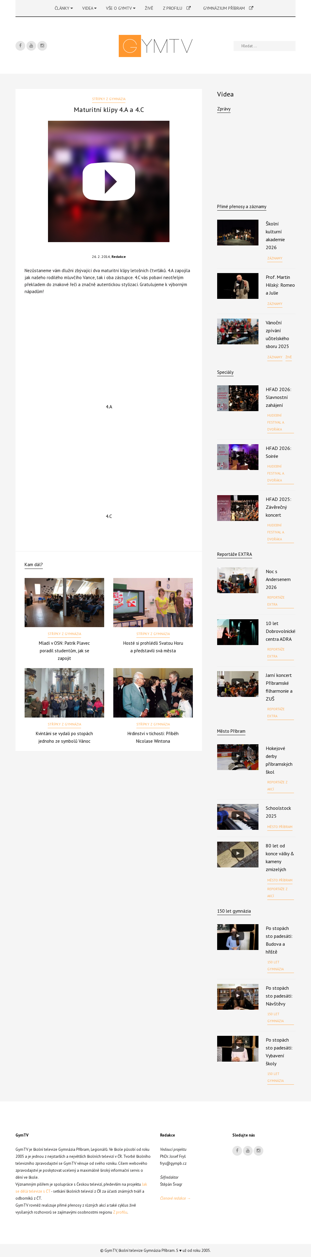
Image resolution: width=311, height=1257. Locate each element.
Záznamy (274, 258)
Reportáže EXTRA (234, 554)
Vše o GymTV (120, 8)
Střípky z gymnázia (108, 99)
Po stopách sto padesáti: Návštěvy (279, 996)
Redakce (118, 256)
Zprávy (224, 109)
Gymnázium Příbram (228, 8)
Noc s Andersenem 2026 (278, 579)
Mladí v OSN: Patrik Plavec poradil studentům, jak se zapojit (64, 650)
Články (64, 8)
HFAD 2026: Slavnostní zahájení (278, 397)
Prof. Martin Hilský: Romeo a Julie (280, 285)
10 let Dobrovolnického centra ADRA (283, 631)
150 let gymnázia (275, 965)
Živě (149, 8)
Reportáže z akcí (277, 785)
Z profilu (177, 8)
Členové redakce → (175, 1198)
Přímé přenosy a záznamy (241, 206)
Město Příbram (231, 731)
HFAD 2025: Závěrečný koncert (278, 507)
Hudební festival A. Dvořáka (276, 422)
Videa (89, 8)
